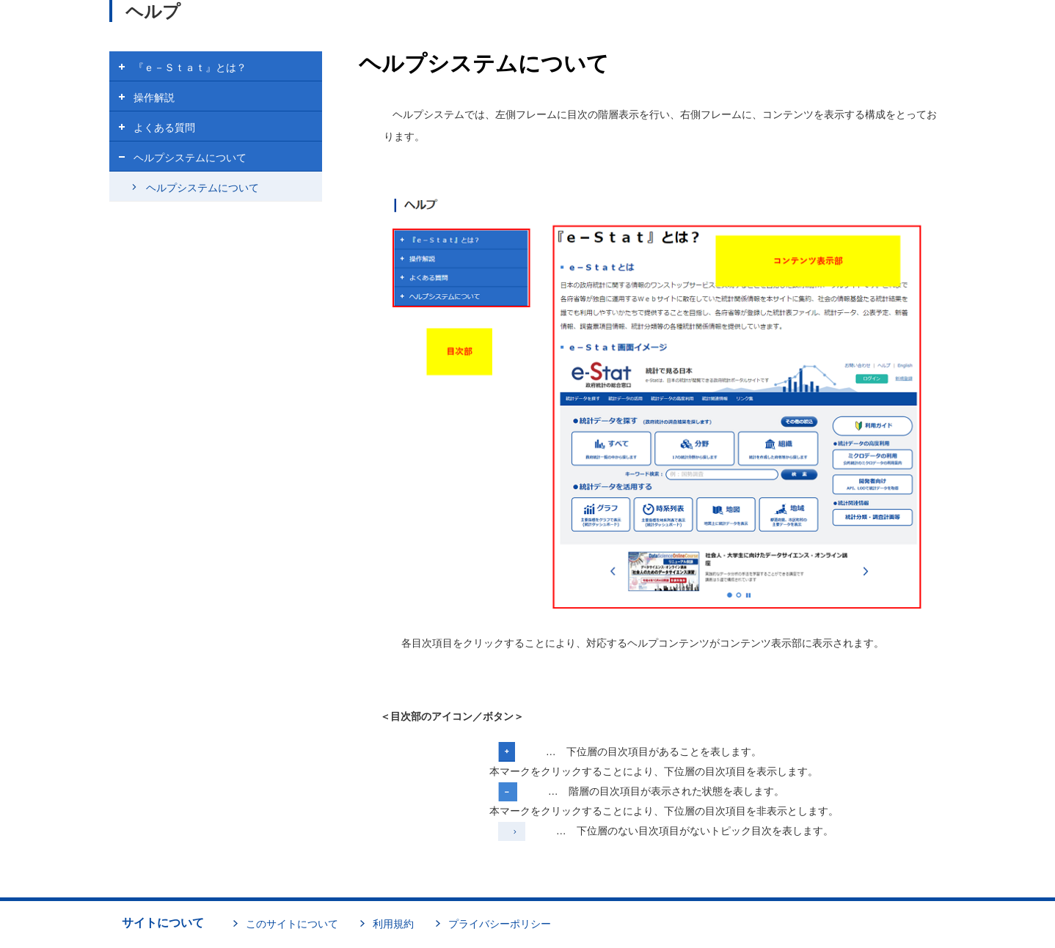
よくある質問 (164, 127)
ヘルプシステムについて (190, 157)
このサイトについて (292, 924)
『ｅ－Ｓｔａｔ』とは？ (190, 67)
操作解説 (154, 97)
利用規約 (393, 924)
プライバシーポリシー (499, 924)
